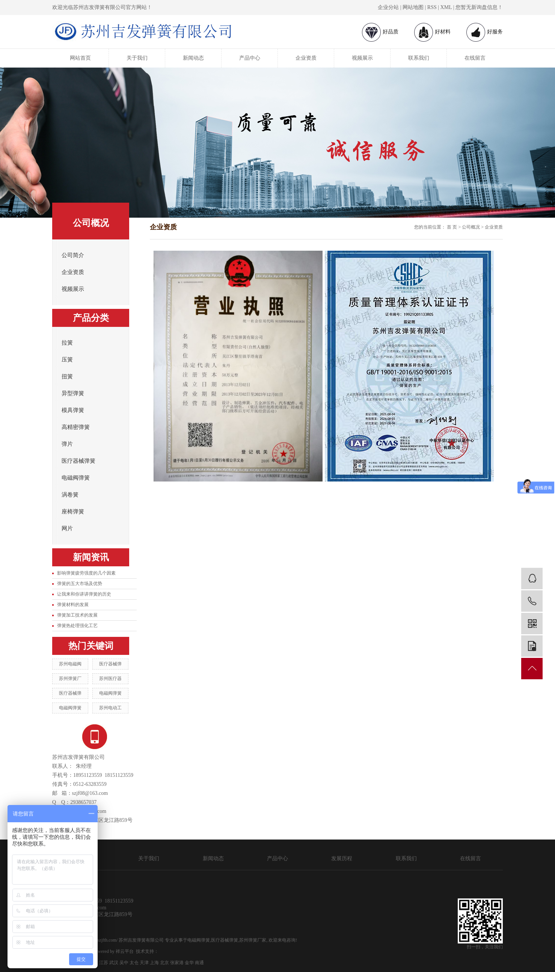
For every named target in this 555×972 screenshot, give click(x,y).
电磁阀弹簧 (76, 478)
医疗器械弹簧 (78, 461)
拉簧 (67, 343)
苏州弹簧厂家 (252, 940)
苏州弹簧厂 (70, 678)
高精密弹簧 (76, 427)
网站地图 (413, 7)
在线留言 (475, 58)
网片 (67, 528)
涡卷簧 (70, 495)
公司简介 (73, 255)
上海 (154, 962)
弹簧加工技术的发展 (77, 615)
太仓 (134, 962)
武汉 (113, 962)
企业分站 (388, 7)
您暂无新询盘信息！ (479, 7)
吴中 (123, 962)
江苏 (103, 962)
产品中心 (249, 58)
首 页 (452, 227)
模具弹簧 (73, 410)
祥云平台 (125, 951)
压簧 (67, 360)
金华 (189, 962)
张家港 (177, 962)
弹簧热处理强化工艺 (77, 625)
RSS (432, 7)
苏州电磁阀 (70, 664)
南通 (199, 962)
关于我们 (137, 58)
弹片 (67, 444)
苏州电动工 (110, 707)
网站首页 (80, 58)
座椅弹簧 (73, 512)
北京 (164, 962)
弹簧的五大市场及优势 (79, 583)
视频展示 (362, 58)
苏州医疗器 (110, 678)
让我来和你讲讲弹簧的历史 (84, 594)
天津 (144, 962)
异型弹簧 (73, 393)
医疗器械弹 (110, 664)
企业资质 (306, 58)
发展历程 (341, 858)
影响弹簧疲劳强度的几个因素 (86, 573)
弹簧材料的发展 (73, 604)
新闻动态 (193, 58)
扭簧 (67, 376)
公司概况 (471, 227)
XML (446, 7)
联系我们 (418, 58)
